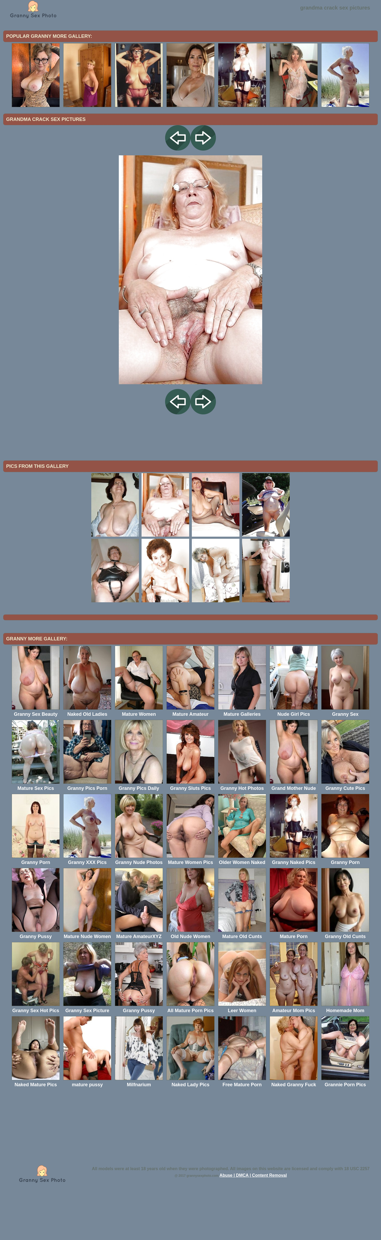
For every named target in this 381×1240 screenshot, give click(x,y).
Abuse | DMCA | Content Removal (253, 1219)
